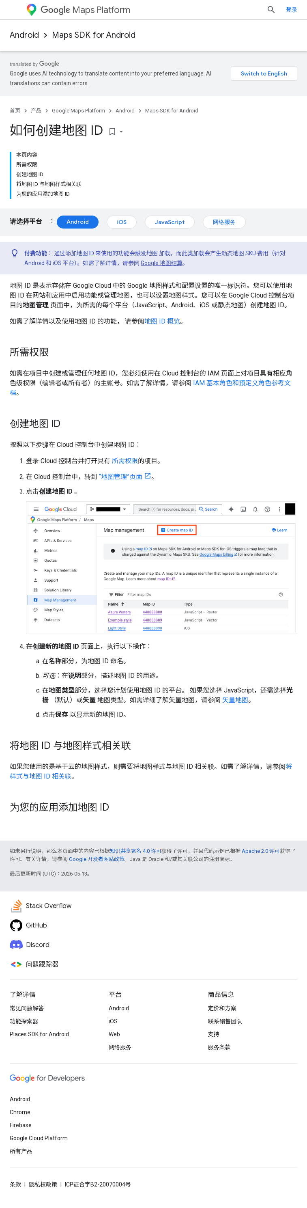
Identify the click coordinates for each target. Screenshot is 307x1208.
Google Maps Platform (78, 111)
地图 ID (85, 253)
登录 (291, 9)
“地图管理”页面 (120, 477)
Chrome (20, 1112)
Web (114, 1034)
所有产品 (21, 1151)
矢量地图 (235, 700)
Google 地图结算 (161, 263)
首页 (15, 111)
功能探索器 (24, 1021)
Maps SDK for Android (93, 35)
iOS (122, 222)
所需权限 (125, 461)
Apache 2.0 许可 (261, 851)
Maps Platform (85, 9)
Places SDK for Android (39, 1034)
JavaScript (170, 222)
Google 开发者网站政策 (97, 859)
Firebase (21, 1125)
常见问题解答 (27, 1008)
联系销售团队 (225, 1021)
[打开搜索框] (271, 10)
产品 (36, 111)
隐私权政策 (43, 1184)
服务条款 (219, 1047)
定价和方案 (222, 1008)
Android (24, 35)
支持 (213, 1034)
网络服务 (224, 222)
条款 (15, 1184)
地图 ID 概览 (162, 321)
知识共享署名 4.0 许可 (135, 851)
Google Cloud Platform (39, 1138)
